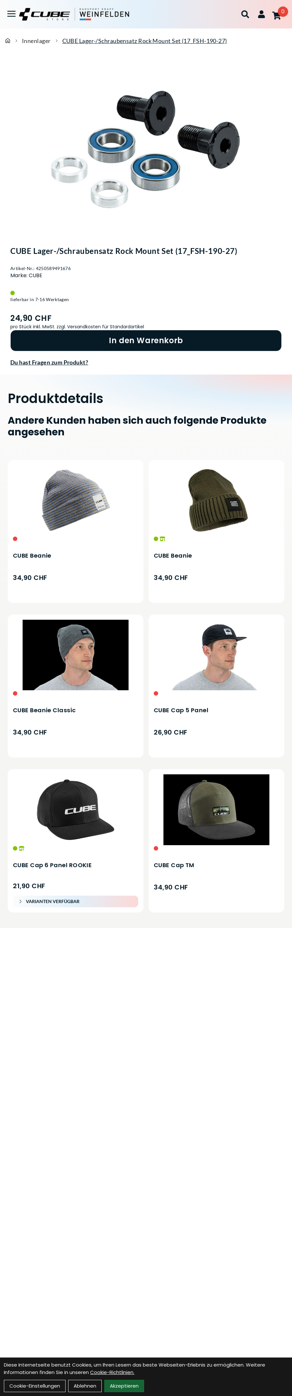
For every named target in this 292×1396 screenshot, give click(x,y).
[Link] (11, 14)
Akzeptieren (124, 1385)
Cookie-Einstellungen (34, 1385)
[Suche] (245, 14)
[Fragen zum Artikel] (146, 362)
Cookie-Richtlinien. (112, 1372)
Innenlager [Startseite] (36, 40)
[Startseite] (7, 40)
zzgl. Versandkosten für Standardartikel (100, 326)
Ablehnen (85, 1385)
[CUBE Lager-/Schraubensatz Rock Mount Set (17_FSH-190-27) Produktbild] (146, 147)
